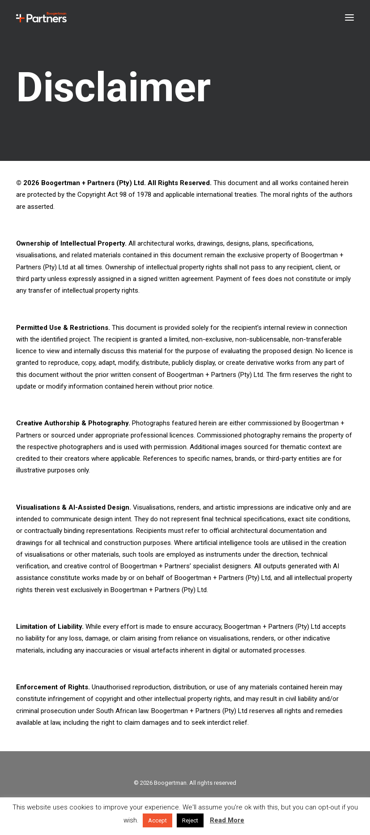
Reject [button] (190, 820)
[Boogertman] (41, 17)
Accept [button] (157, 820)
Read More (227, 820)
